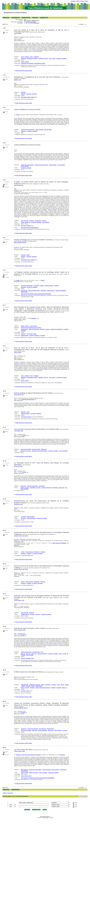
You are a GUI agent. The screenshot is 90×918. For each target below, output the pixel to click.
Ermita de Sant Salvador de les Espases (31, 327)
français (82, 1)
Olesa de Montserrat (34, 329)
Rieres (32, 686)
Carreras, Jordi (17, 79)
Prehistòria (36, 285)
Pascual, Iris (24, 290)
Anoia (60, 653)
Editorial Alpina (24, 335)
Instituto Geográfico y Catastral (37, 335)
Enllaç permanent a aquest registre (24, 70)
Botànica (27, 56)
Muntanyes (43, 449)
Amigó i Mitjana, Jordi (19, 600)
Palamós (23, 94)
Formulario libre (83, 796)
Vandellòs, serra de (43, 58)
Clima (42, 684)
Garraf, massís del (25, 222)
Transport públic (36, 449)
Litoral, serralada (63, 451)
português (73, 1)
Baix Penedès (29, 655)
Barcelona (23, 287)
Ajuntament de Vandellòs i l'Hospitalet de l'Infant (33, 63)
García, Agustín (17, 33)
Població (56, 285)
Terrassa (47, 329)
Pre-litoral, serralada (61, 58)
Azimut (24, 435)
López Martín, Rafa (18, 430)
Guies (22, 56)
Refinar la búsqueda (31, 22)
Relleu (28, 255)
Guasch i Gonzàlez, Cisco (27, 658)
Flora (31, 56)
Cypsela (18, 280)
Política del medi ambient (27, 165)
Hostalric (23, 256)
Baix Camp (51, 730)
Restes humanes (49, 285)
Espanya (29, 553)
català (86, 1)
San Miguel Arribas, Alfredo (28, 97)
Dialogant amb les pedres (28, 399)
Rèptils (23, 686)
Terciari (23, 552)
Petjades (23, 712)
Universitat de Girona (26, 416)
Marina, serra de (24, 487)
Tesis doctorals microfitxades (59, 543)
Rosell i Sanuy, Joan (19, 394)
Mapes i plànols (25, 326)
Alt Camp (23, 518)
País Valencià (45, 222)
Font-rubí (37, 614)
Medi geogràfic (48, 129)
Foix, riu (28, 653)
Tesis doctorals (24, 220)
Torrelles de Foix (25, 614)
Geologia (23, 92)
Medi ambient (38, 686)
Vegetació (36, 56)
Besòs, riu (64, 687)
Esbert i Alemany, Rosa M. (20, 242)
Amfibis (67, 684)
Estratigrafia (38, 220)
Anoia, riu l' (34, 653)
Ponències (62, 754)
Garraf (64, 653)
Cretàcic (44, 220)
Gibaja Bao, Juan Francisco (48, 290)
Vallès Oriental (24, 772)
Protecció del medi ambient (28, 129)
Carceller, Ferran (25, 691)
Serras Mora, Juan (18, 504)
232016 (17, 114)
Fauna (62, 684)
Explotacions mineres (34, 684)
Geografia (23, 516)
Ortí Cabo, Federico (26, 225)
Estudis (42, 280)
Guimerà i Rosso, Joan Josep (21, 535)
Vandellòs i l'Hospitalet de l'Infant (29, 58)
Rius (42, 652)
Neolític (42, 285)
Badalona (32, 687)
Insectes (28, 686)
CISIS (43, 817)
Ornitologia (47, 684)
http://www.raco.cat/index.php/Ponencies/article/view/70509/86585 (37, 778)
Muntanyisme (50, 728)
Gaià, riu (23, 653)
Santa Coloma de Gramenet (43, 687)
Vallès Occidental (33, 772)
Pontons (32, 614)
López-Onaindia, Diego (34, 290)
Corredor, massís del (46, 487)
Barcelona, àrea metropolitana (39, 451)
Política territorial (46, 769)
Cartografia (33, 318)
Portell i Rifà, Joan (18, 466)
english (78, 1)
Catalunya (23, 131)
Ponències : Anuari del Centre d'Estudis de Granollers (28, 754)
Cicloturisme (41, 486)
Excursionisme (33, 326)
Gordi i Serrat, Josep (26, 776)
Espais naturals (39, 129)
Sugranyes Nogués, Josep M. (21, 707)
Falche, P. (23, 333)
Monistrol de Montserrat (57, 329)
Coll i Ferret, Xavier (32, 333)
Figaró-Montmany (25, 413)
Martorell (42, 329)
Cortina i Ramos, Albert (19, 751)
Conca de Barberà (31, 518)
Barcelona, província (25, 451)
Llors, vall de (52, 58)
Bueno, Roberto (25, 61)
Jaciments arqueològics (27, 285)
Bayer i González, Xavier (20, 629)
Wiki (51, 817)
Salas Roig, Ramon (18, 185)
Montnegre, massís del (58, 487)
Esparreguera (24, 329)
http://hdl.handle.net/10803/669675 (29, 227)
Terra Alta (34, 730)
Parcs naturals (61, 165)
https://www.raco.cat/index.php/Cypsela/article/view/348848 (36, 293)
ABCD (46, 817)
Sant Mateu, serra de (35, 487)
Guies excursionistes (25, 449)
